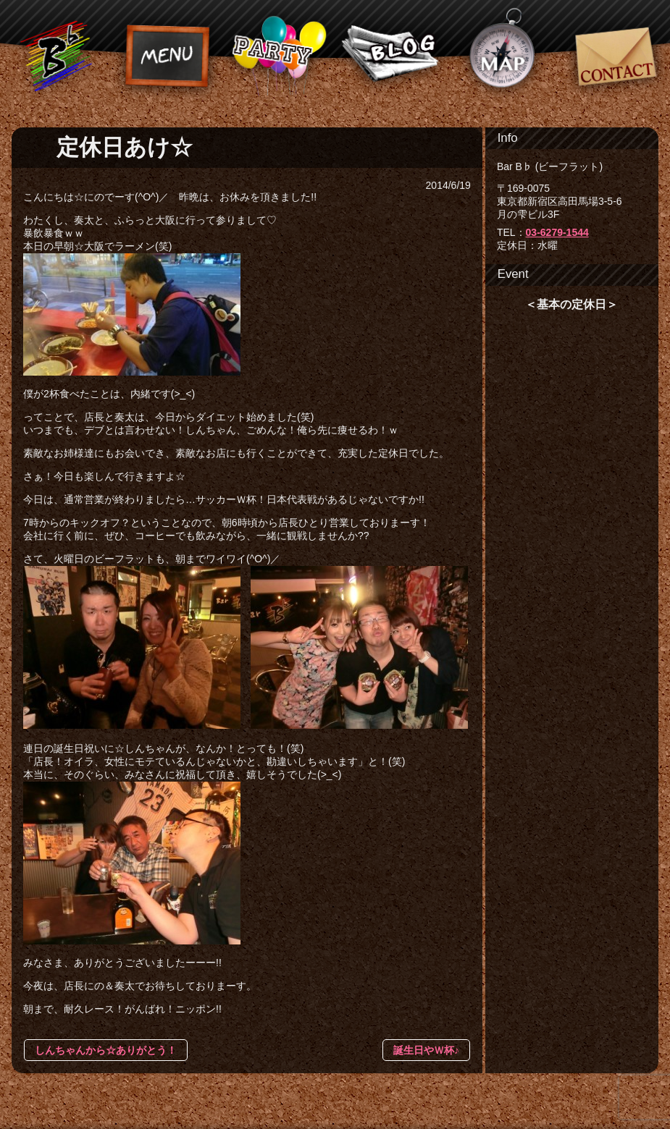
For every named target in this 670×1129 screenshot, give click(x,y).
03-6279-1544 (557, 232)
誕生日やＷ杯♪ (426, 1050)
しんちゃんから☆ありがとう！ (106, 1050)
